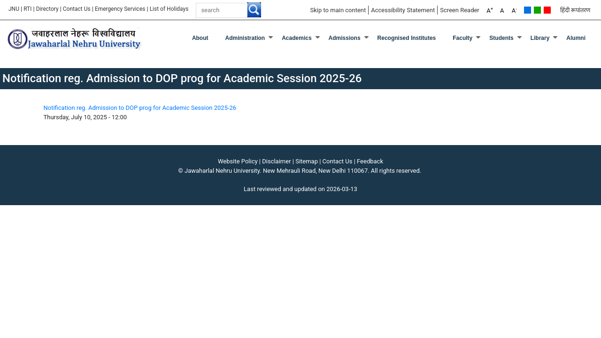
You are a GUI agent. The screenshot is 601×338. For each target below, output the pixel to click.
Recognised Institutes (407, 38)
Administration (245, 38)
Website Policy (238, 161)
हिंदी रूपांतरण (575, 10)
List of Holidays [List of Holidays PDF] (170, 9)
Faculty (462, 38)
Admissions (345, 38)
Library (540, 38)
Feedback (370, 161)
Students (501, 38)
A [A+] (489, 10)
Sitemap (306, 161)
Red (547, 10)
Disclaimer (276, 161)
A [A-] (514, 10)
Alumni (576, 38)
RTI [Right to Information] (27, 9)
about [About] (200, 38)
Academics (296, 38)
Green (537, 10)
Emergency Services (120, 9)
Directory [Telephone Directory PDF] (47, 9)
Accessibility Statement (403, 10)
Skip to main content (338, 10)
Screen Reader (459, 10)
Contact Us (77, 9)
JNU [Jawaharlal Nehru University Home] (13, 9)
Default (527, 10)
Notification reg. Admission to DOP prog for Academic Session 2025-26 (140, 107)
